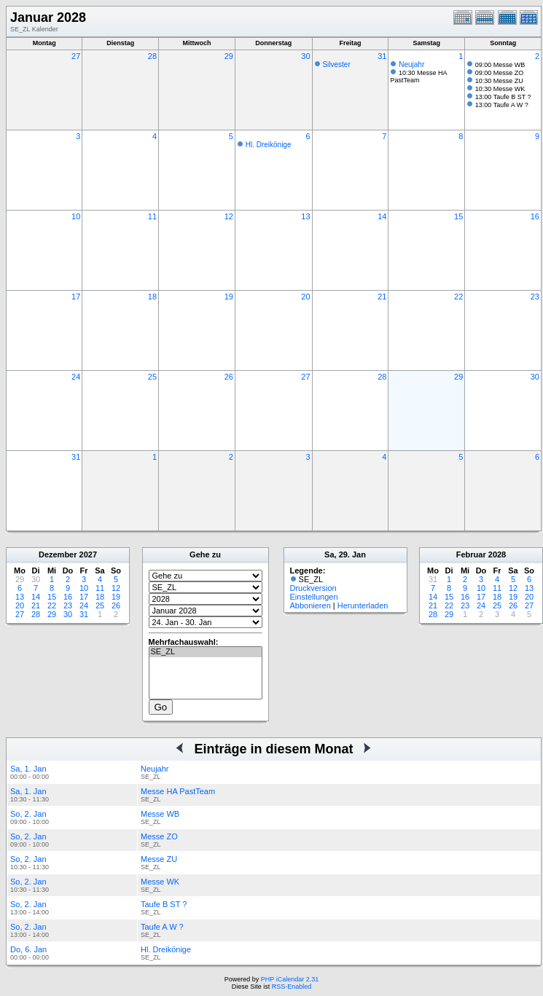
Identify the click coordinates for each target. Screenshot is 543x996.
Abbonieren (310, 605)
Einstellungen (314, 596)
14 (382, 216)
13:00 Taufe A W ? (501, 105)
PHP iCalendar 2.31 (290, 979)
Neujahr (411, 64)
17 (75, 296)
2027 (88, 554)
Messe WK (160, 881)
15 (458, 216)
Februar (471, 554)
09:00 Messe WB (500, 64)
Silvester (336, 64)
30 (305, 56)
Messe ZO (159, 836)
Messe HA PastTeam (178, 791)
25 (152, 376)
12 (228, 216)
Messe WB (160, 813)
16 (535, 216)
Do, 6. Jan (28, 949)
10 (75, 216)
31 (382, 56)
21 (382, 296)
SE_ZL (205, 652)
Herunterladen (362, 605)
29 (228, 56)
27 (75, 56)
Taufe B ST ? (164, 904)
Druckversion (313, 588)
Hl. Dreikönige (269, 145)
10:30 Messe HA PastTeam (418, 76)
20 (305, 296)
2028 (497, 554)
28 (152, 56)
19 (228, 296)
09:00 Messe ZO (499, 73)
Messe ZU (159, 859)
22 (458, 296)
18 (152, 296)
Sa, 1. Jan (28, 768)
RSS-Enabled (292, 986)
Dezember (58, 554)
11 (152, 216)
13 (305, 216)
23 (535, 296)
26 (228, 376)
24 (75, 376)
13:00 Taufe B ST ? (503, 97)
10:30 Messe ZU (499, 81)
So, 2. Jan (28, 813)
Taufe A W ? (162, 926)
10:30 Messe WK (500, 89)
